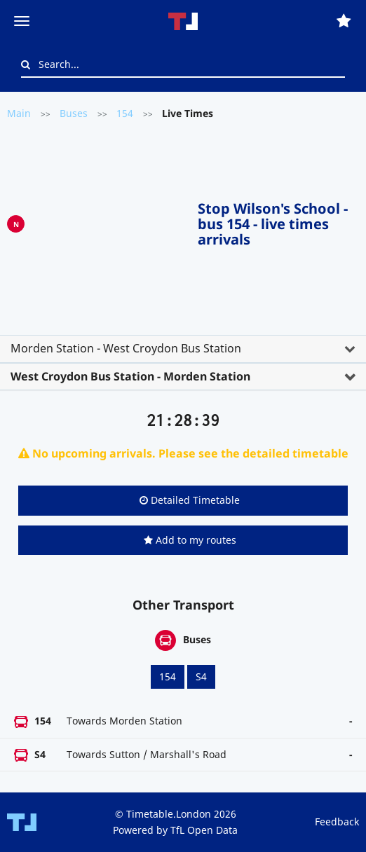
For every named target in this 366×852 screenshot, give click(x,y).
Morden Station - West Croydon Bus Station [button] (126, 348)
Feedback (337, 821)
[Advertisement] (111, 221)
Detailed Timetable (190, 500)
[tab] (183, 349)
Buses (74, 113)
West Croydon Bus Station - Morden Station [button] (130, 376)
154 (124, 113)
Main (19, 113)
